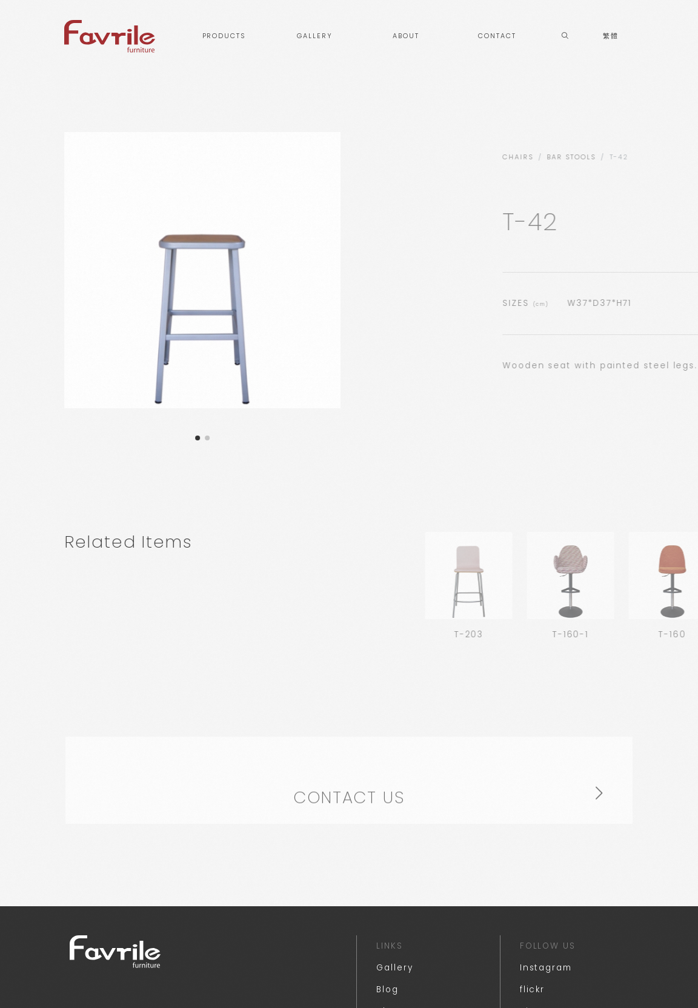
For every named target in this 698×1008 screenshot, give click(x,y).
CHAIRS (597, 157)
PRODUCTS (223, 36)
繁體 (611, 36)
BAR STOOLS (651, 157)
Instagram (546, 967)
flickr (532, 989)
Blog (387, 989)
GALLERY (314, 36)
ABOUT (406, 36)
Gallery (394, 967)
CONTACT (497, 36)
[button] (190, 438)
